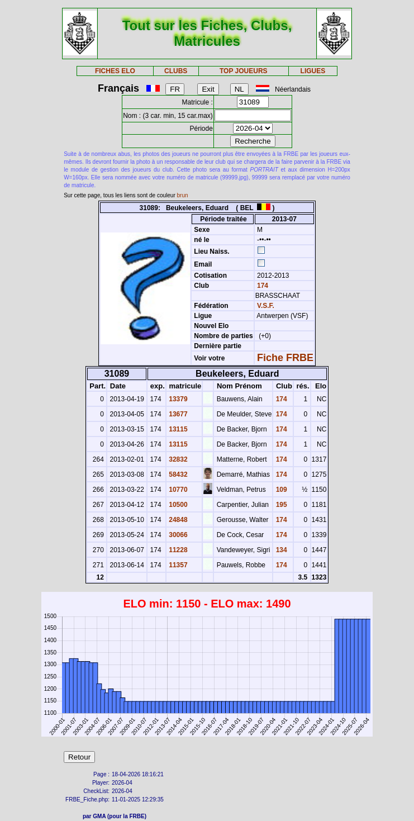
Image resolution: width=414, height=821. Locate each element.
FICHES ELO (115, 71)
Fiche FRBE (285, 357)
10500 (177, 505)
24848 (177, 520)
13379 (177, 399)
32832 (177, 459)
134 (280, 550)
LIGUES (313, 71)
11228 (177, 550)
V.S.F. (265, 306)
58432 (177, 474)
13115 (177, 429)
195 (280, 505)
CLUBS (175, 71)
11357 (177, 565)
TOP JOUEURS (244, 71)
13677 (177, 414)
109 (280, 489)
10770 (177, 489)
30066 (177, 535)
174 (261, 286)
